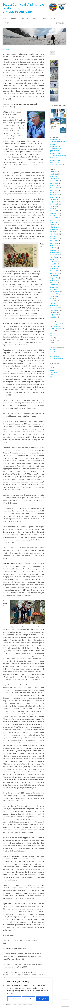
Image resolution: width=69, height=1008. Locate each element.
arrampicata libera (55, 328)
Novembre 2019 (55, 204)
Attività (43, 18)
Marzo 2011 (53, 317)
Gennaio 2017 (54, 229)
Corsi (34, 18)
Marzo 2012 (53, 301)
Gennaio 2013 (54, 287)
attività (52, 331)
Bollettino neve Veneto (57, 358)
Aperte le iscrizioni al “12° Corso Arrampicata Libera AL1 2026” (58, 141)
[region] (28, 991)
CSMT (51, 375)
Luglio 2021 (53, 199)
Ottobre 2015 (54, 241)
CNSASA (52, 370)
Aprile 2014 (53, 262)
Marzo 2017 (53, 225)
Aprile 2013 (53, 280)
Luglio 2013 (53, 275)
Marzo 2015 (53, 250)
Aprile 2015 (53, 248)
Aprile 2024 (53, 176)
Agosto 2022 (54, 190)
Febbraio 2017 (54, 227)
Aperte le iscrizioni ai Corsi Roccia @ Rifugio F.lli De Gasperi (58, 155)
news (51, 338)
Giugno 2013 (54, 278)
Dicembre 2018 (54, 211)
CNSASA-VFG (54, 372)
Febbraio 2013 (54, 285)
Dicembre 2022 (54, 188)
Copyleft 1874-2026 (10, 1004)
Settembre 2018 (55, 213)
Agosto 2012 (54, 294)
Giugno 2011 (54, 315)
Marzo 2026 (53, 172)
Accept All (42, 999)
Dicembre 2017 (54, 215)
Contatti (6, 23)
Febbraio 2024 (54, 179)
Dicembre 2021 (54, 195)
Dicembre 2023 (54, 181)
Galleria (54, 18)
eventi (52, 335)
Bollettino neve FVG (56, 356)
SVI (51, 377)
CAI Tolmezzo (60, 23)
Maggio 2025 (54, 174)
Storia (13, 18)
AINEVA (52, 349)
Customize (14, 999)
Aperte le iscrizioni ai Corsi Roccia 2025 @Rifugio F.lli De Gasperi (57, 148)
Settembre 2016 (55, 234)
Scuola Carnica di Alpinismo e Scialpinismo (23, 6)
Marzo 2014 (53, 264)
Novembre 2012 (55, 292)
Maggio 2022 (54, 192)
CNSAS (52, 368)
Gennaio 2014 (54, 269)
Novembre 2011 (55, 308)
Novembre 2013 (55, 273)
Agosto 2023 (54, 183)
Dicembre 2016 (54, 232)
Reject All (28, 999)
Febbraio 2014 (54, 266)
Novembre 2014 (55, 255)
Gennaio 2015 (54, 252)
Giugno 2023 (54, 185)
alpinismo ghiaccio (56, 324)
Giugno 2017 (54, 220)
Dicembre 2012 (54, 289)
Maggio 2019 (54, 209)
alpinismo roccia (55, 326)
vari (51, 342)
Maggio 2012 (54, 299)
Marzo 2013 (53, 282)
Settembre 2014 (55, 257)
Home (5, 18)
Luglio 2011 (53, 312)
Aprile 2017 (53, 222)
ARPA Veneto (54, 354)
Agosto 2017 (54, 218)
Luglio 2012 (53, 296)
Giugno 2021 (54, 202)
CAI (51, 365)
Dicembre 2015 (54, 239)
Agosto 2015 (54, 243)
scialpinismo (54, 340)
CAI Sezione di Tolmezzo (25, 1004)
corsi (51, 333)
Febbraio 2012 (54, 303)
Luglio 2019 (53, 206)
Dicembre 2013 (54, 271)
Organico (24, 18)
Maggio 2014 (54, 259)
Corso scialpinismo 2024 (57, 165)
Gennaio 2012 (54, 305)
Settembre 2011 (55, 310)
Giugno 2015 (54, 245)
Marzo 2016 (53, 236)
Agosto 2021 (54, 197)
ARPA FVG (53, 352)
